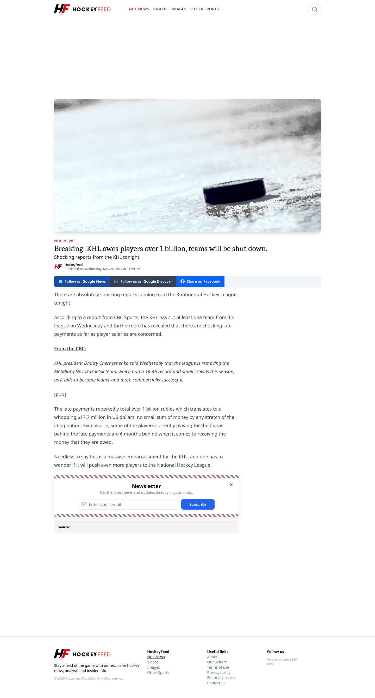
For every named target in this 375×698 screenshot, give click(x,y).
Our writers (217, 662)
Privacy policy (218, 672)
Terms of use (218, 667)
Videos (153, 662)
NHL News (156, 656)
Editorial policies (221, 677)
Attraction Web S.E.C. (81, 678)
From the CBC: (70, 348)
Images (153, 667)
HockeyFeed (74, 264)
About (212, 656)
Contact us (216, 682)
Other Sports (158, 672)
